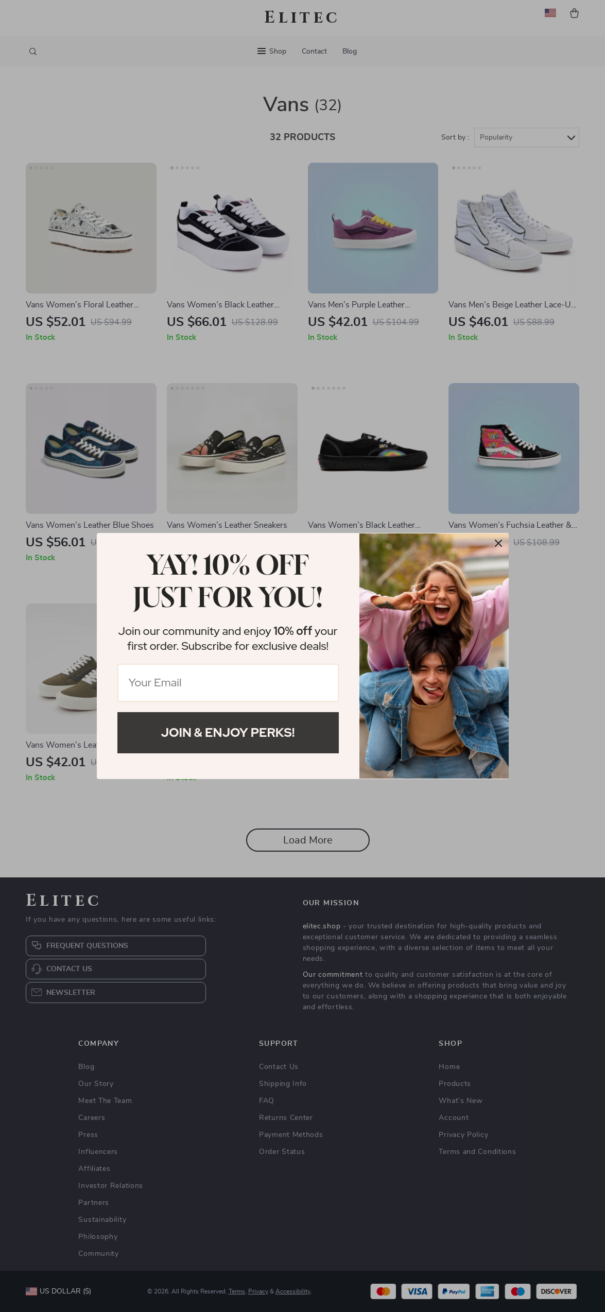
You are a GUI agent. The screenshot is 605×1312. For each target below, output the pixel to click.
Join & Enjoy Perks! (228, 732)
